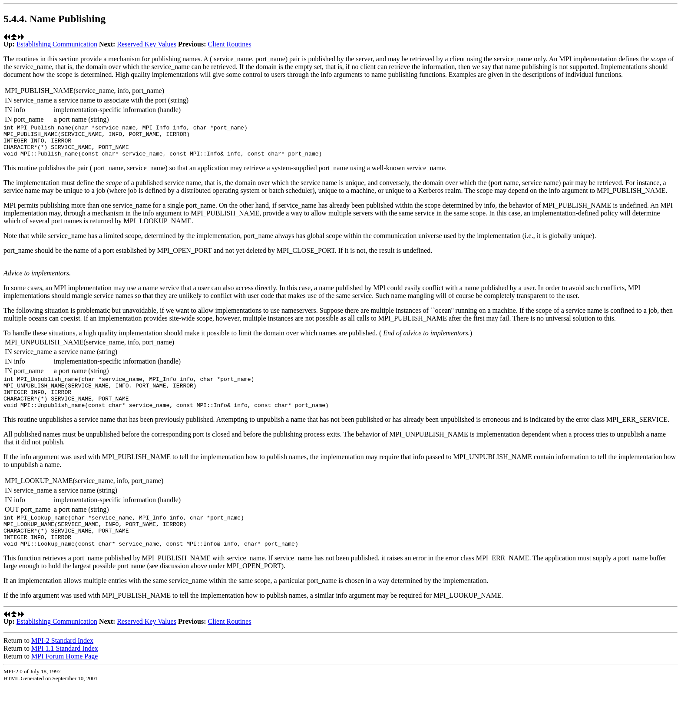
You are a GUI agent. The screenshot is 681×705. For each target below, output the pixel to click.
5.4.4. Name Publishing (54, 18)
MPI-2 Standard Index (62, 660)
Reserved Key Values (146, 44)
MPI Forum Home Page (64, 675)
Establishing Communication (57, 44)
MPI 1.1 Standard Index (64, 668)
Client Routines (229, 44)
